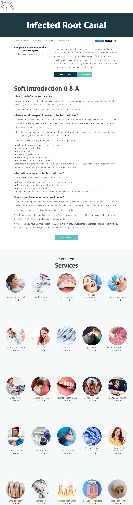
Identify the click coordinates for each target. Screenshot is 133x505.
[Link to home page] (7, 6)
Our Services (50, 40)
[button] (65, 74)
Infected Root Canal (63, 40)
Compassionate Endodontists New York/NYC (28, 40)
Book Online (84, 74)
